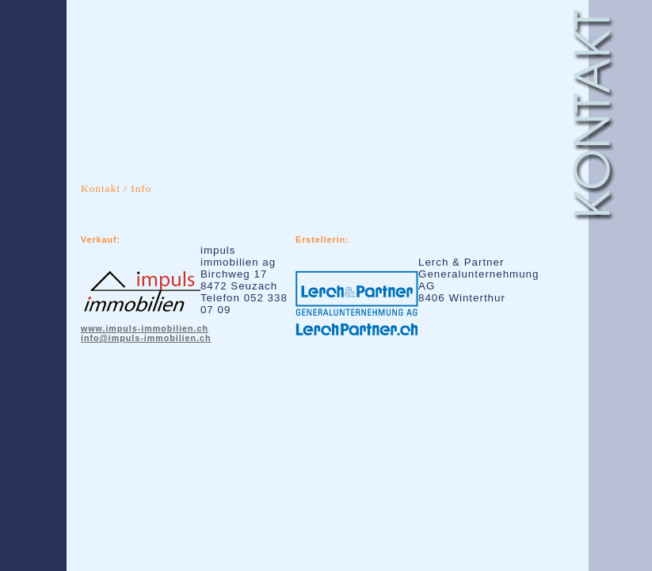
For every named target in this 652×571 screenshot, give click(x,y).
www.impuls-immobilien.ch (144, 328)
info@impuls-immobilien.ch (146, 338)
